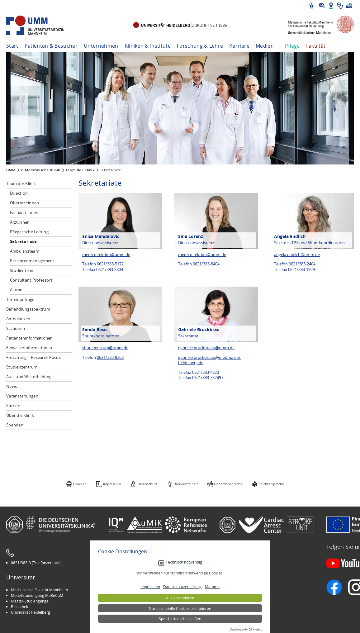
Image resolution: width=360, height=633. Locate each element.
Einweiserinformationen (29, 347)
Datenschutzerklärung (182, 620)
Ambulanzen (18, 318)
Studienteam (22, 270)
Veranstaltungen (22, 396)
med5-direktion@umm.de (106, 254)
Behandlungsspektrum (28, 309)
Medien (265, 45)
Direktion (19, 193)
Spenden (14, 425)
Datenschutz (147, 484)
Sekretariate (23, 241)
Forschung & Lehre (200, 45)
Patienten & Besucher (51, 45)
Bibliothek (19, 606)
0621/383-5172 (110, 264)
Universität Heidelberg (30, 612)
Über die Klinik (20, 415)
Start (12, 45)
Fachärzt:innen (24, 212)
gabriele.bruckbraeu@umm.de (206, 347)
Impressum (112, 484)
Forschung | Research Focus (33, 357)
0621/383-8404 (206, 264)
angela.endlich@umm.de (297, 254)
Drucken (80, 484)
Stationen (15, 328)
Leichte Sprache (271, 484)
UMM (11, 170)
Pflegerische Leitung (29, 232)
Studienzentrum (22, 367)
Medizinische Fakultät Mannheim (39, 589)
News (11, 386)
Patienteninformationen (29, 338)
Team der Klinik (80, 170)
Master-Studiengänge (30, 600)
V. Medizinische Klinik (40, 170)
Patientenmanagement (32, 261)
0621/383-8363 (110, 357)
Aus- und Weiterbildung (29, 376)
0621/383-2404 (302, 264)
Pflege (292, 45)
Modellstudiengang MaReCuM (37, 595)
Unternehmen (101, 45)
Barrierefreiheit (186, 484)
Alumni (17, 290)
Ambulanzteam (24, 251)
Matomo (212, 620)
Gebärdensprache (228, 484)
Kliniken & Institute (148, 45)
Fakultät (316, 45)
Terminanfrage (20, 299)
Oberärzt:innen (24, 203)
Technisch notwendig (184, 596)
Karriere (239, 45)
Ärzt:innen (20, 222)
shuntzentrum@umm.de (105, 347)
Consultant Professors (31, 280)
